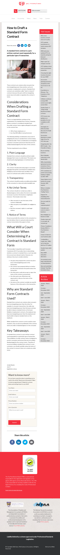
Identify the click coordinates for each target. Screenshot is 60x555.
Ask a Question (21, 413)
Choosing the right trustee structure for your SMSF (46, 75)
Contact (47, 18)
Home (13, 18)
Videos (29, 18)
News (35, 18)
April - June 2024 (45, 314)
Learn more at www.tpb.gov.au (13, 490)
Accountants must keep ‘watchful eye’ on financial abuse (46, 261)
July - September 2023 (45, 327)
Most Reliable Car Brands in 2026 (46, 215)
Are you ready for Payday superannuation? (45, 203)
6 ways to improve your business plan (46, 235)
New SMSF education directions (44, 254)
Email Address (21, 396)
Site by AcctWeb (50, 546)
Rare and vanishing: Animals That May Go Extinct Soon (46, 268)
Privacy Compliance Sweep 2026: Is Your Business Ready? (46, 229)
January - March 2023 (45, 335)
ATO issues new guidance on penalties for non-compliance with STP (46, 120)
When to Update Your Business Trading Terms (45, 190)
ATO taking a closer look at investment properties (46, 68)
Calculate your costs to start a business (45, 210)
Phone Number (21, 402)
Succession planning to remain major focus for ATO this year (46, 138)
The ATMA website (19, 525)
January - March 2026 (45, 284)
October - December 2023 (45, 323)
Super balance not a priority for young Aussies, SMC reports (46, 182)
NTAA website (44, 522)
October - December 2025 (45, 289)
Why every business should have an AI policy (45, 37)
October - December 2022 (45, 340)
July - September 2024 (45, 310)
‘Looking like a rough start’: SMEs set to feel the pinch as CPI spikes (46, 242)
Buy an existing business (45, 151)
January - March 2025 (45, 301)
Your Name (21, 389)
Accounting (21, 18)
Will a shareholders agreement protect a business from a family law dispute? (46, 165)
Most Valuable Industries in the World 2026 (45, 157)
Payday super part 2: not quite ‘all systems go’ (46, 221)
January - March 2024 (45, 318)
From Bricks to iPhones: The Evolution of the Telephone (45, 93)
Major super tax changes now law (45, 62)
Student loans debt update (46, 249)
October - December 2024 (45, 306)
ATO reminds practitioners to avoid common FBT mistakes (46, 45)
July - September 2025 (45, 294)
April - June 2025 (45, 297)
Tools (41, 18)
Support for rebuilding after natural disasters (45, 196)
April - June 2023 (45, 331)
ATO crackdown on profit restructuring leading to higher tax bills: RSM (46, 173)
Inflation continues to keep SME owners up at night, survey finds (46, 101)
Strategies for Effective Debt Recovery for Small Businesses (46, 129)
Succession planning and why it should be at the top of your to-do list (46, 83)
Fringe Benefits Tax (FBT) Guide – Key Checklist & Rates (46, 146)
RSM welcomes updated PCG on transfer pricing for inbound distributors (46, 55)
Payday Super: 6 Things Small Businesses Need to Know (45, 110)
